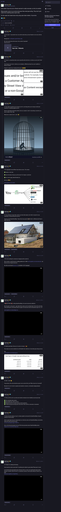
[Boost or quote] (13, 28)
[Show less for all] (42, 1)
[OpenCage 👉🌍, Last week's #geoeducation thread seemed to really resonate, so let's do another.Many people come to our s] (22, 16)
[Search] (52, 2)
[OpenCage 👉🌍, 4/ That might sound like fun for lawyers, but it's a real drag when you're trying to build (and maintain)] (22, 133)
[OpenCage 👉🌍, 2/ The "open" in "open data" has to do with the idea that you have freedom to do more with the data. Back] (22, 42)
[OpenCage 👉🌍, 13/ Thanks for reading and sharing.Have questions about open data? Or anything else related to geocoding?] (22, 483)
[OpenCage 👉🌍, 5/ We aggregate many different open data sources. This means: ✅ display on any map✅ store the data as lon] (22, 187)
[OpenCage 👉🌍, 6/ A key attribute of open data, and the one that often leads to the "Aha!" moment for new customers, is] (22, 232)
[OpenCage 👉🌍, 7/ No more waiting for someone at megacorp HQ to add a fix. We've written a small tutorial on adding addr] (22, 276)
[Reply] (4, 28)
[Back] (20, 1)
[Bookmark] (31, 28)
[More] (39, 28)
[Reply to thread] (5, 53)
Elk (13, 20)
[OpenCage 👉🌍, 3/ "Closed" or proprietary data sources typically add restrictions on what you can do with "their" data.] (22, 78)
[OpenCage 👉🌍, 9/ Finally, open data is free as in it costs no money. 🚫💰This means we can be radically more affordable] (22, 358)
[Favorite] (22, 28)
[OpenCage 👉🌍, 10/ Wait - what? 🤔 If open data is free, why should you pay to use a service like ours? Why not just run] (22, 384)
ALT (22, 94)
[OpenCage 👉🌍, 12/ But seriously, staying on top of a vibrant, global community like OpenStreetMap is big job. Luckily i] (22, 435)
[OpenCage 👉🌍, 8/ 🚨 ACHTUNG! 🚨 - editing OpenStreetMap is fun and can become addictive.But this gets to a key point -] (22, 319)
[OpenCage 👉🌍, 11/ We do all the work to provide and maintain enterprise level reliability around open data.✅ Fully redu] (22, 402)
